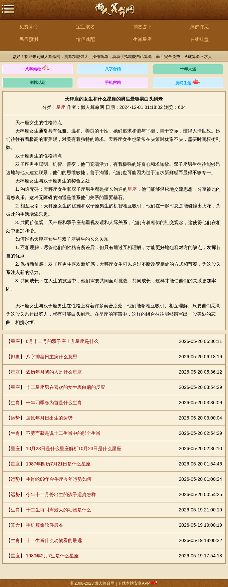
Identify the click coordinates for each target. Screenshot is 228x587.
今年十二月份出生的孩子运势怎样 (61, 494)
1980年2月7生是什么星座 (52, 555)
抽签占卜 (142, 26)
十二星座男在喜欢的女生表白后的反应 (65, 387)
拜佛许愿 (199, 26)
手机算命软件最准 (44, 525)
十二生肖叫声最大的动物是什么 (58, 509)
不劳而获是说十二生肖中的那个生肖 (63, 433)
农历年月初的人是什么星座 (54, 372)
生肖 (15, 402)
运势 (15, 418)
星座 (61, 107)
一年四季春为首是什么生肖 (54, 402)
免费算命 (28, 26)
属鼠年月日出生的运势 (49, 418)
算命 (15, 525)
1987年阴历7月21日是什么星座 (58, 463)
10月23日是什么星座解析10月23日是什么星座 (73, 448)
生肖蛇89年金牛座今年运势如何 (59, 479)
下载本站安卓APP (134, 583)
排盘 (15, 356)
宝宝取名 (85, 26)
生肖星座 (142, 39)
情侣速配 (85, 39)
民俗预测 (28, 39)
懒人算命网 (114, 13)
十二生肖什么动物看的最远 (54, 540)
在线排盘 (199, 39)
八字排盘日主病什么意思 (51, 356)
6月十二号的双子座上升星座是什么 (62, 341)
